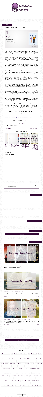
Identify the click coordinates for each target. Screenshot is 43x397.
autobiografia (10, 357)
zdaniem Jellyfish (38, 387)
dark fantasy (22, 357)
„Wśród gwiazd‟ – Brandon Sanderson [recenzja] (22, 145)
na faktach (33, 367)
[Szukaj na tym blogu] (19, 188)
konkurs (7, 365)
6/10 (15, 355)
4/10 (7, 125)
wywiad (12, 387)
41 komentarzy (36, 326)
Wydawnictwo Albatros (26, 382)
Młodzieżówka (21, 367)
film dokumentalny (37, 360)
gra (3, 362)
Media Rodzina (7, 367)
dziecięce (3, 360)
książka (23, 365)
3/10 (5, 355)
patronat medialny (5, 372)
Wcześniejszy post (33, 128)
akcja (36, 355)
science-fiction (20, 377)
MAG (3, 367)
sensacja (26, 377)
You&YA (19, 387)
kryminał (18, 365)
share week (36, 377)
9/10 (32, 355)
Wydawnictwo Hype (35, 382)
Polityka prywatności (22, 342)
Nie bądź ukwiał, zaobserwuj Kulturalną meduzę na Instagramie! (18, 117)
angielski (40, 355)
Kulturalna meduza (10, 214)
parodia (38, 370)
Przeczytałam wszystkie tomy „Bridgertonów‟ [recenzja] (33, 146)
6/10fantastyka (20, 355)
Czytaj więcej (6, 298)
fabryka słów (14, 360)
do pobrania (28, 357)
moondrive (28, 367)
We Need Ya (14, 382)
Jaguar (18, 362)
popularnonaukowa (29, 372)
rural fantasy (13, 377)
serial (31, 377)
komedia (39, 362)
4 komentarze (36, 298)
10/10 (2, 355)
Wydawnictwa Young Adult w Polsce (13, 293)
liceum (27, 365)
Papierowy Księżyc (32, 370)
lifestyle (32, 365)
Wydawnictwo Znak (5, 387)
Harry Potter (7, 362)
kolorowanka (33, 362)
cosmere (16, 357)
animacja (4, 357)
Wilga (19, 382)
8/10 (29, 355)
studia (41, 377)
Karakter (23, 362)
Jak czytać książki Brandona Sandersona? (14, 266)
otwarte (25, 370)
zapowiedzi (31, 387)
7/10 (25, 355)
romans (11, 125)
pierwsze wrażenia (14, 372)
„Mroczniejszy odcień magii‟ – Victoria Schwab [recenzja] (10, 146)
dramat (33, 357)
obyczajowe (14, 370)
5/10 (12, 355)
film (31, 360)
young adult (25, 387)
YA (15, 387)
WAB (9, 382)
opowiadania (20, 370)
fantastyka (20, 360)
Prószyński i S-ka (38, 372)
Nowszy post (8, 128)
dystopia (38, 357)
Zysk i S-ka (16, 125)
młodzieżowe (14, 367)
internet (13, 362)
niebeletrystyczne (6, 370)
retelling (2, 377)
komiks (2, 365)
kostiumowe (12, 365)
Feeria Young (26, 360)
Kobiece (27, 362)
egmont (8, 360)
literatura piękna (38, 365)
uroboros (5, 382)
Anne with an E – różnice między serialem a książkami (17, 321)
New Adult (39, 367)
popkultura (21, 372)
